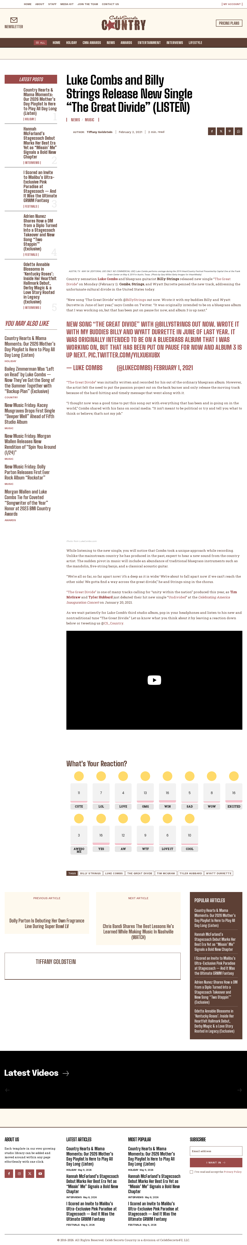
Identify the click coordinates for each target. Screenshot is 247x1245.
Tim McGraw (166, 873)
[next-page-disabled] (239, 1090)
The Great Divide (139, 873)
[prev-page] (8, 1090)
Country (11, 397)
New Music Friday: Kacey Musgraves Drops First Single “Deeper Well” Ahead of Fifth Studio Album (30, 413)
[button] (208, 42)
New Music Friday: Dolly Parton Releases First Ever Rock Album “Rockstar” (27, 472)
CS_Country (113, 623)
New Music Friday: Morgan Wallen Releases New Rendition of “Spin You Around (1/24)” (30, 444)
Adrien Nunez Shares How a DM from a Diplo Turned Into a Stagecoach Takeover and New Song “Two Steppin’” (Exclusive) (40, 232)
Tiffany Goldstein (99, 132)
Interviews (32, 162)
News (75, 120)
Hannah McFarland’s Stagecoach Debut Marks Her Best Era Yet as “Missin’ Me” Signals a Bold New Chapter (40, 142)
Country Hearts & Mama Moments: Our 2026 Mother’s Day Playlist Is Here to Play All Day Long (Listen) (40, 101)
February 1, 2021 (173, 367)
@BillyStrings (173, 324)
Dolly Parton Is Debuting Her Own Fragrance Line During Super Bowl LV (46, 923)
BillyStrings (136, 299)
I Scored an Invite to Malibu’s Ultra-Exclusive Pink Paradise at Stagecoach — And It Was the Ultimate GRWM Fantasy (40, 186)
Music (9, 428)
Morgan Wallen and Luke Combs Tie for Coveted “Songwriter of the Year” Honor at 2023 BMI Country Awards (28, 503)
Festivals (31, 206)
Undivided (177, 597)
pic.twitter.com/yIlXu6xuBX (124, 355)
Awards (10, 520)
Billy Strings (90, 873)
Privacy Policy (232, 1171)
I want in (216, 1162)
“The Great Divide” (81, 382)
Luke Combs (114, 873)
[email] (216, 1151)
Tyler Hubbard (190, 873)
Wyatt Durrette (218, 873)
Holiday (29, 119)
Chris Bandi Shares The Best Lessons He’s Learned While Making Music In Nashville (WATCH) (138, 932)
